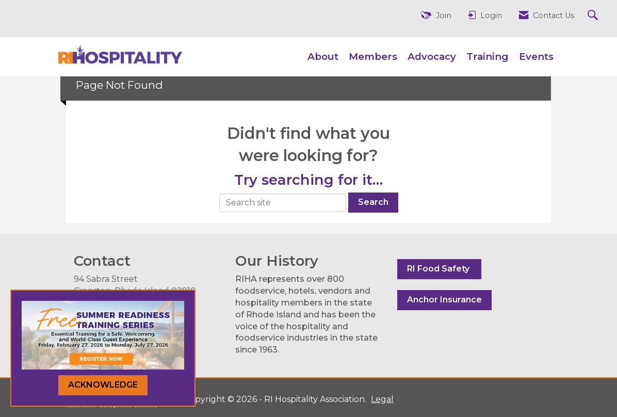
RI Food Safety (439, 269)
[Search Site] (594, 15)
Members (373, 56)
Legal (382, 399)
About (322, 56)
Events (536, 56)
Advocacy (432, 56)
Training (487, 56)
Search (373, 202)
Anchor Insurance (444, 299)
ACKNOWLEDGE (103, 385)
